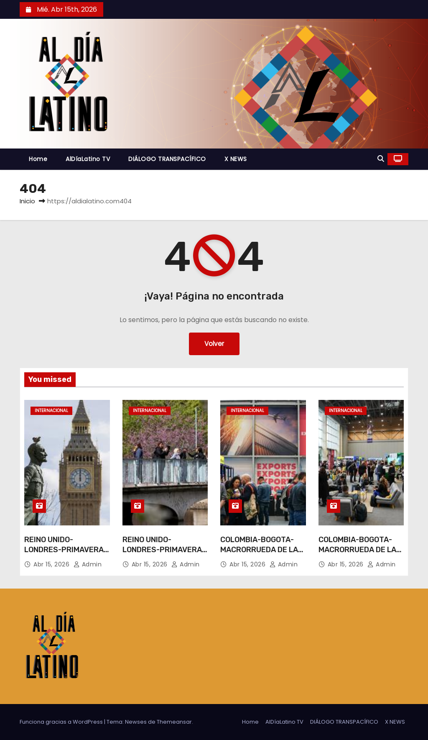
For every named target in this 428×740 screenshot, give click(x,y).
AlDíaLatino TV (88, 159)
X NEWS (235, 159)
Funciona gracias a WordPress (62, 722)
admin (88, 564)
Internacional (51, 410)
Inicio (27, 201)
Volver (214, 343)
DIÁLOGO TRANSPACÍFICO (167, 159)
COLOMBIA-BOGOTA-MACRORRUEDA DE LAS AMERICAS (261, 549)
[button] (380, 159)
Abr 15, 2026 (52, 564)
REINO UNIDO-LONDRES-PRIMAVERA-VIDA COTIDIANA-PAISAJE (65, 554)
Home (38, 159)
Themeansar (174, 722)
